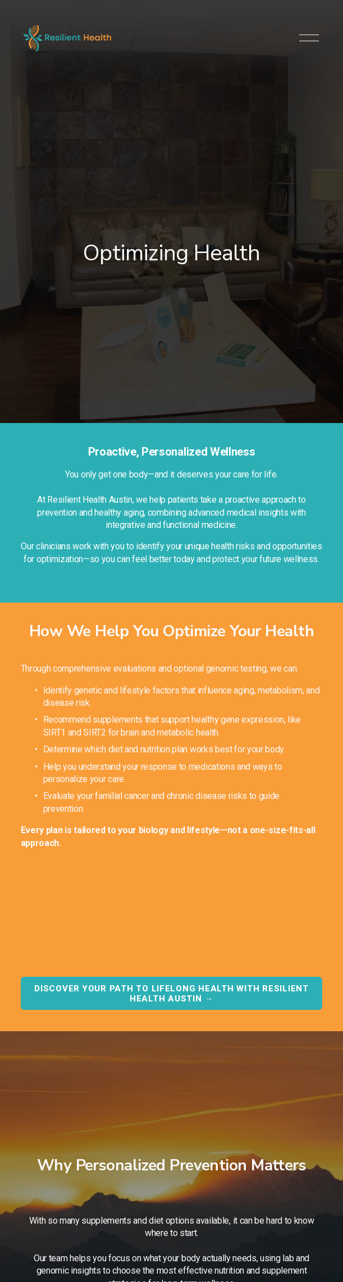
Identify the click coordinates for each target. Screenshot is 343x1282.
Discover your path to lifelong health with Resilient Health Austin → (171, 994)
